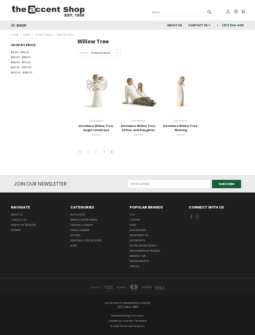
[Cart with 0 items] (243, 11)
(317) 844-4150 (233, 25)
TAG (132, 214)
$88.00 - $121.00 (21, 62)
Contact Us (199, 25)
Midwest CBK (138, 256)
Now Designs (138, 230)
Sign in (15, 225)
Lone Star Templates (134, 320)
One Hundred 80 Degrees (145, 250)
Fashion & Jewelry (81, 225)
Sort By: (84, 53)
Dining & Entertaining (84, 219)
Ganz (133, 225)
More (73, 245)
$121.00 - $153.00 (21, 67)
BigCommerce (135, 315)
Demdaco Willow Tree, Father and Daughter (138, 128)
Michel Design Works (143, 245)
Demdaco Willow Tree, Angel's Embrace (96, 128)
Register (30, 225)
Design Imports (139, 261)
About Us (174, 25)
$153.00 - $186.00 (21, 72)
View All (135, 266)
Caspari (135, 219)
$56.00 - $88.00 (21, 57)
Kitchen (75, 235)
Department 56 (139, 235)
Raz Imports (137, 240)
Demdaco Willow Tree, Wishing (180, 128)
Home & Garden (79, 230)
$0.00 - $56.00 (20, 52)
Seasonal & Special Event (86, 240)
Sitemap (16, 230)
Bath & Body (78, 214)
